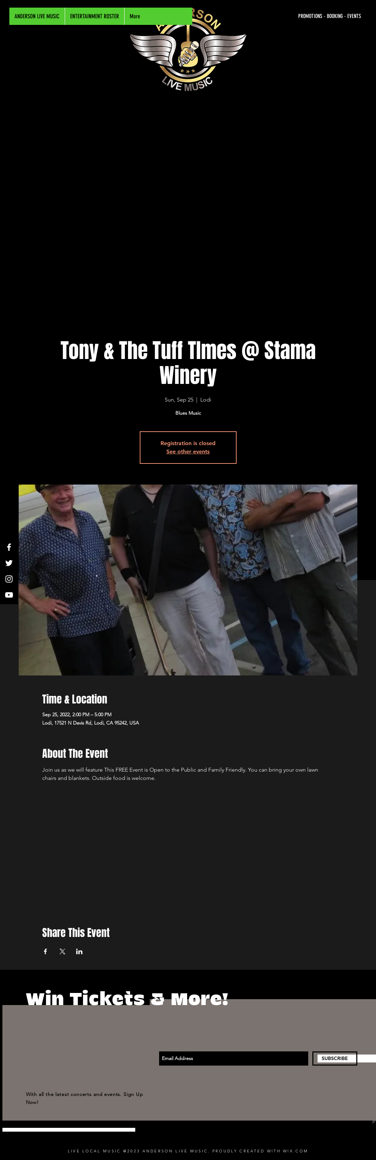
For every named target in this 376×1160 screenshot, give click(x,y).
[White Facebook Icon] (9, 547)
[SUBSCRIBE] (334, 1058)
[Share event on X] (62, 951)
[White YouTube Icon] (9, 595)
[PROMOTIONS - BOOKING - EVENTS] (296, 16)
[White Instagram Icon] (9, 579)
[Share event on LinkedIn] (79, 951)
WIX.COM (295, 1151)
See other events (188, 451)
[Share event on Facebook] (45, 951)
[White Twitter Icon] (9, 563)
